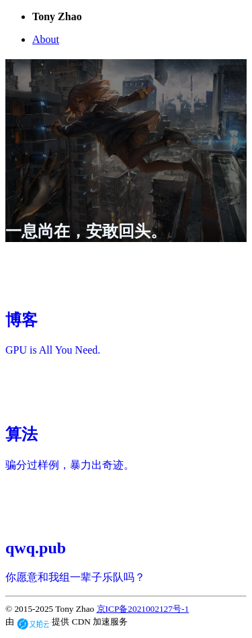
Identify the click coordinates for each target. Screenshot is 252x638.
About (45, 39)
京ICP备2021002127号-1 (143, 609)
